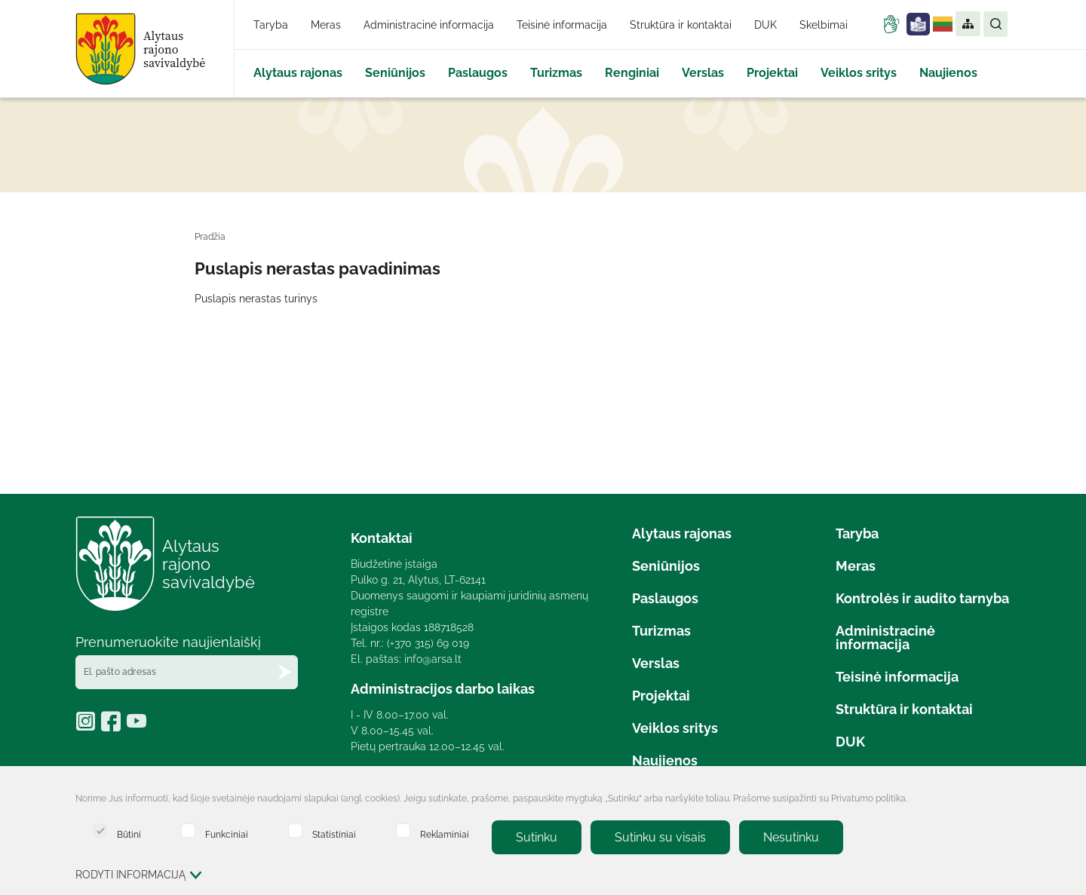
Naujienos (948, 73)
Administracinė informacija (429, 25)
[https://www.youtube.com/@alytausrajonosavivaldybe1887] (138, 726)
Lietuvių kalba (943, 24)
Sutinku (536, 837)
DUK (765, 25)
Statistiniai (322, 831)
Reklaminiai (432, 831)
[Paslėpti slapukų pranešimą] (995, 800)
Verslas (703, 73)
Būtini (117, 831)
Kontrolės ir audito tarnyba (922, 598)
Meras (326, 25)
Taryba (270, 25)
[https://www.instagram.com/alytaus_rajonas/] (88, 726)
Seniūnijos (395, 73)
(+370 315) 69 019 (428, 643)
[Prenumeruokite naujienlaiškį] (285, 672)
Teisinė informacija (562, 25)
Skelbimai (823, 25)
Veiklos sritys (859, 73)
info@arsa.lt (433, 659)
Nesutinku (791, 837)
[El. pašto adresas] (186, 672)
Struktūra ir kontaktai (681, 25)
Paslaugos (478, 73)
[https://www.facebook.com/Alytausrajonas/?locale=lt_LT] (114, 726)
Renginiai (632, 73)
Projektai (772, 73)
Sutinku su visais (660, 837)
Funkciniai (214, 831)
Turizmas (556, 73)
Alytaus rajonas (297, 73)
